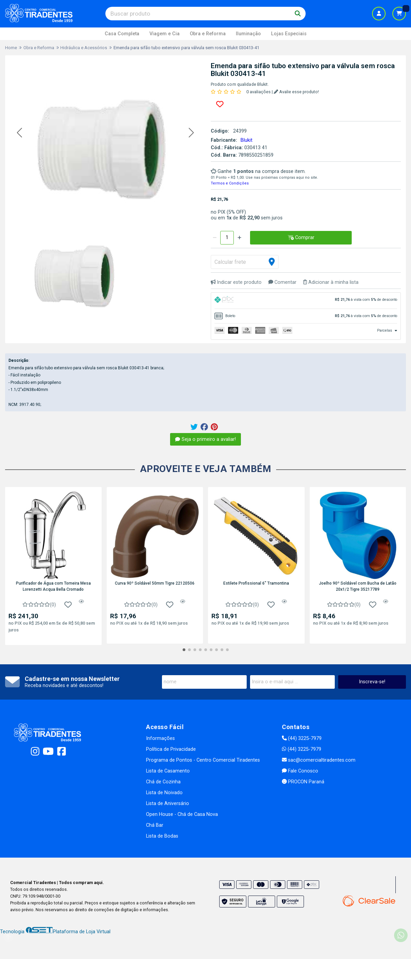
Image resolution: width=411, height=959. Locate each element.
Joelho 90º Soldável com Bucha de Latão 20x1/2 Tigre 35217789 (357, 586)
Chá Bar (154, 825)
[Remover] (215, 237)
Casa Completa (122, 34)
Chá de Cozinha (163, 782)
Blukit (246, 140)
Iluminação (248, 34)
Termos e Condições (230, 183)
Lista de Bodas (162, 836)
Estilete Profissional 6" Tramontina (256, 583)
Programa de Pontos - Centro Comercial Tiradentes (203, 760)
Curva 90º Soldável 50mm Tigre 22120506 (154, 583)
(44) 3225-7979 (302, 738)
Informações (160, 738)
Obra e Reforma (208, 34)
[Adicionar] (239, 237)
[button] (19, 133)
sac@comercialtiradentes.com (318, 760)
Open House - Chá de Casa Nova (182, 814)
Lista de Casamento (168, 771)
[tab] (305, 301)
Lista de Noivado (164, 793)
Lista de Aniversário (167, 803)
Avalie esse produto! (296, 91)
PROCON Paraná (303, 782)
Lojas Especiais (289, 34)
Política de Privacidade (171, 749)
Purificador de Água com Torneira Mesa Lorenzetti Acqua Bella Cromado (53, 586)
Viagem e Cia (164, 34)
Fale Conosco (300, 771)
